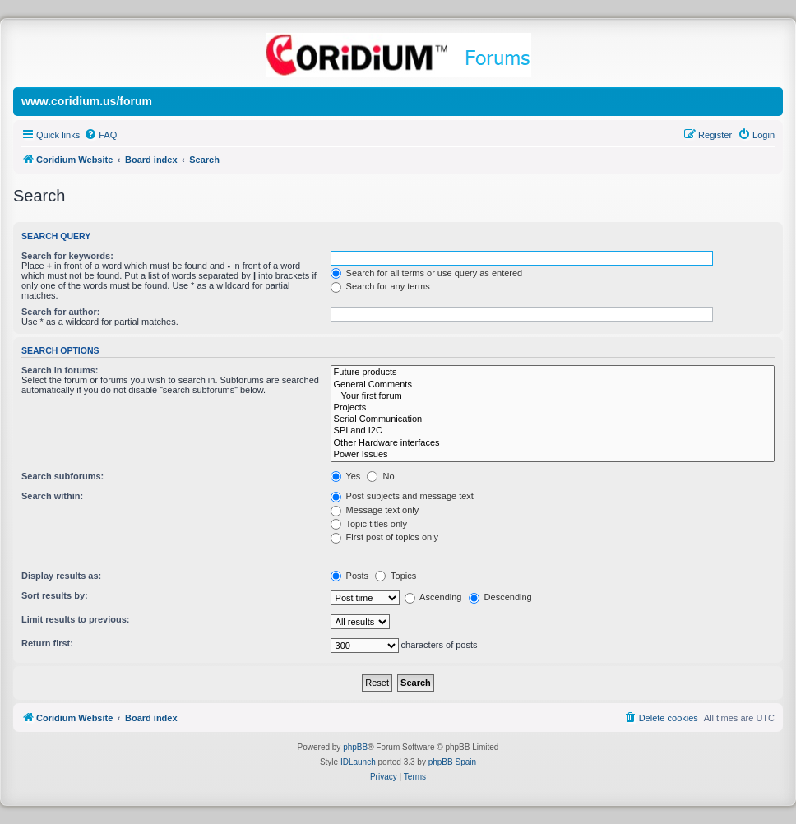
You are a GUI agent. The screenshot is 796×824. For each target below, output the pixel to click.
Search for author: (60, 312)
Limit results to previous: (75, 619)
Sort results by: (54, 595)
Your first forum (552, 396)
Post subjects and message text (402, 496)
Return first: (47, 643)
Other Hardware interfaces (552, 443)
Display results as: (61, 576)
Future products (552, 372)
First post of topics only (385, 537)
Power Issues (552, 455)
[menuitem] (100, 135)
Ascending (433, 597)
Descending (500, 597)
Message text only (375, 510)
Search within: (52, 496)
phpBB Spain (452, 761)
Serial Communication (552, 419)
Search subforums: (62, 476)
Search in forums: (60, 370)
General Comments (552, 385)
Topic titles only (369, 524)
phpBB (355, 747)
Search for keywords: (67, 256)
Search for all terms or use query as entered (427, 273)
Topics (395, 576)
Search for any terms (380, 286)
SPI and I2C (552, 431)
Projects (552, 408)
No (380, 476)
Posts (350, 576)
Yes (346, 476)
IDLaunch (358, 761)
